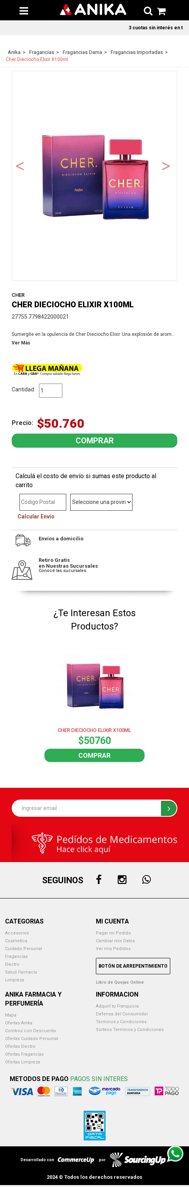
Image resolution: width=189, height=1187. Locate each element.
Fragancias (16, 956)
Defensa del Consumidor (122, 1014)
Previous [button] (20, 165)
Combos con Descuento (30, 1030)
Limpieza (14, 980)
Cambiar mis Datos (115, 940)
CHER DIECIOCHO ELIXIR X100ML (94, 730)
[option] (94, 176)
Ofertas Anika (18, 1023)
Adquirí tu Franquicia (117, 1006)
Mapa (10, 1015)
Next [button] (166, 165)
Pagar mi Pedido (113, 933)
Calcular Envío (36, 516)
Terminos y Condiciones (121, 1021)
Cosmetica (16, 940)
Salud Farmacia (21, 972)
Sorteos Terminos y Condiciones (130, 1029)
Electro (12, 964)
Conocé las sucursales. (63, 570)
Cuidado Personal (23, 948)
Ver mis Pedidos (113, 948)
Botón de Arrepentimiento (133, 966)
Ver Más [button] (21, 343)
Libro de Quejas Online (120, 982)
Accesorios (17, 933)
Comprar (94, 755)
